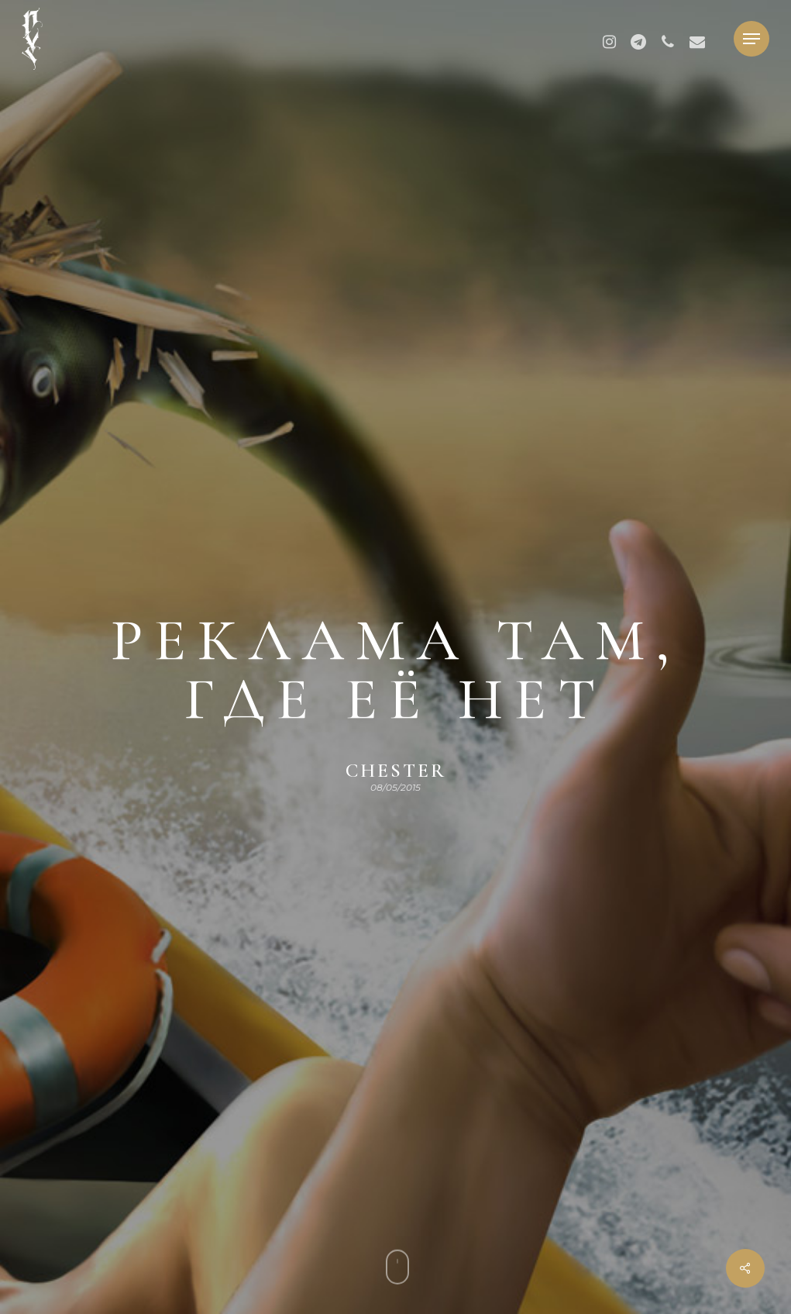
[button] (751, 39)
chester (396, 770)
